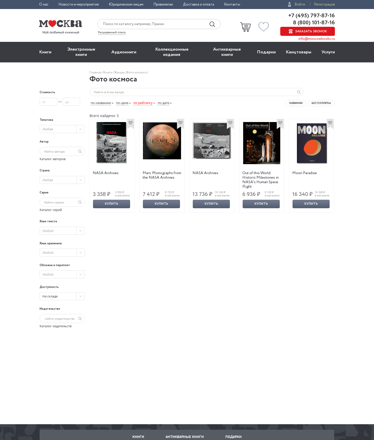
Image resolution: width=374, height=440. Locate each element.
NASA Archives (106, 173)
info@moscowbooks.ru (317, 39)
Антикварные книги (227, 52)
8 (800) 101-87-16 (313, 23)
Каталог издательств (55, 326)
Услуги (328, 52)
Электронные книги (81, 52)
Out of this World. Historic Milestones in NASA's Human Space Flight (260, 179)
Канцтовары (298, 52)
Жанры (119, 72)
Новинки (296, 103)
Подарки (266, 52)
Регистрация (324, 4)
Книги (45, 52)
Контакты (232, 4)
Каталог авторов (52, 159)
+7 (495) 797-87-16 (311, 16)
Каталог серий (51, 209)
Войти (300, 4)
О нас (43, 4)
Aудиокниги (123, 52)
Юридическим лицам (126, 4)
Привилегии (163, 4)
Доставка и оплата (198, 4)
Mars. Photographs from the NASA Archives (162, 175)
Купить (111, 203)
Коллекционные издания (172, 52)
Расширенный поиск (112, 33)
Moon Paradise (304, 173)
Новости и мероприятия (78, 4)
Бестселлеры (321, 103)
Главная (96, 72)
